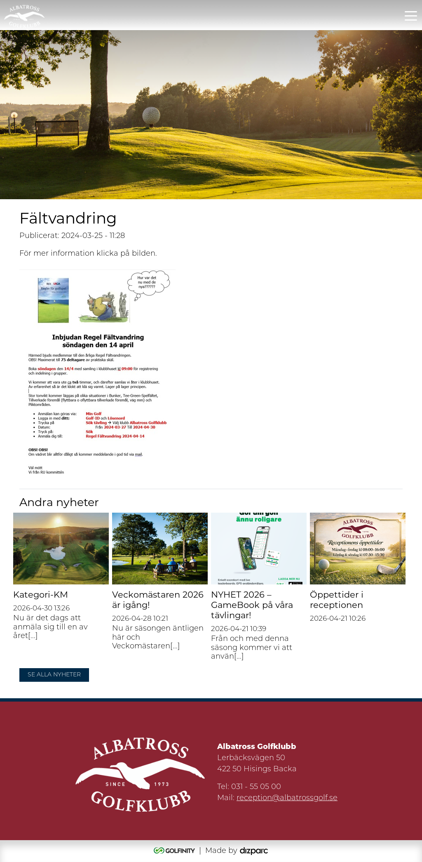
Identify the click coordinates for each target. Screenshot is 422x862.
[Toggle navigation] (411, 15)
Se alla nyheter (54, 675)
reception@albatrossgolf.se (287, 798)
